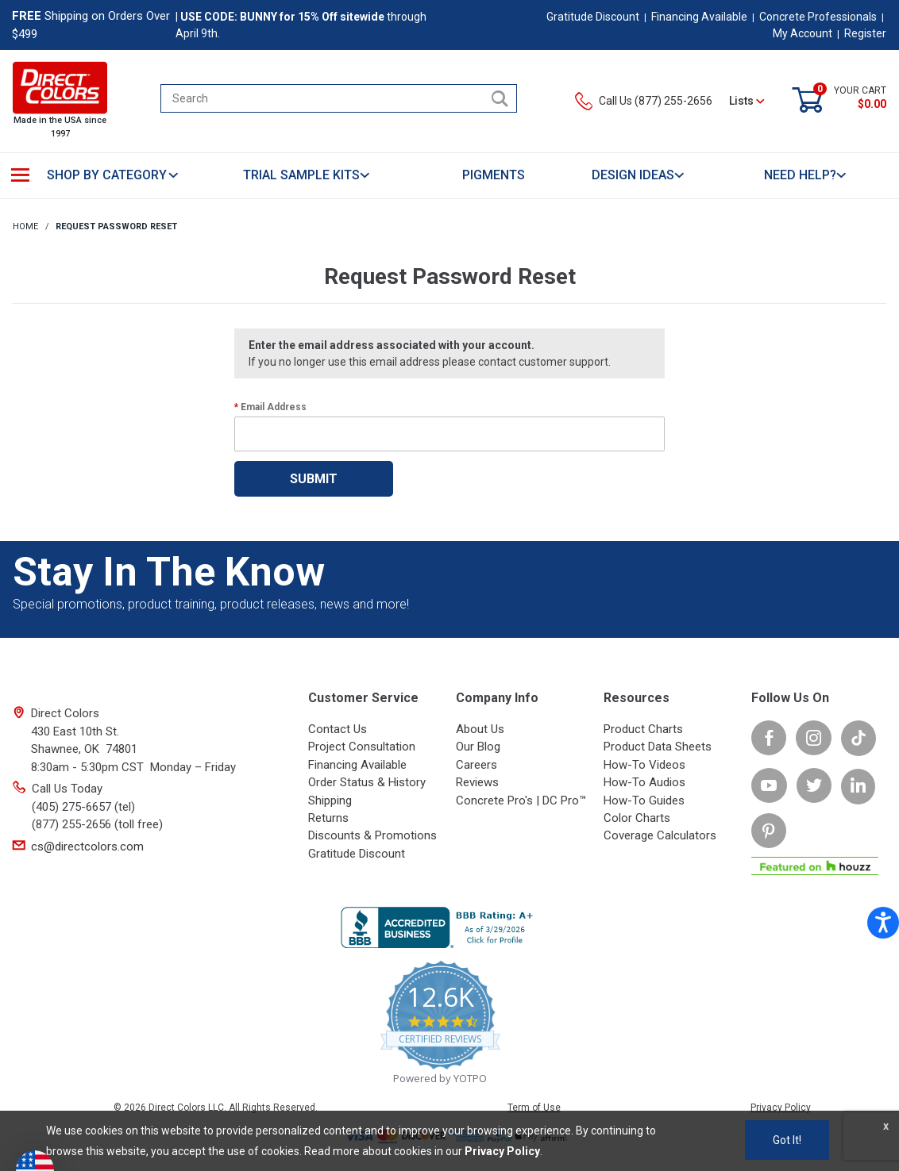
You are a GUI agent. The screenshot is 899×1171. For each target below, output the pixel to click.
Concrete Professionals (818, 16)
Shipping (330, 800)
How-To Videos (644, 765)
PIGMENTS (493, 174)
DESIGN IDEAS (638, 174)
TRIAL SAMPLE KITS (307, 174)
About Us (480, 729)
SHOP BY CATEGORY (113, 174)
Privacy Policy (780, 1107)
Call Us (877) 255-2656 (643, 100)
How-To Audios (644, 782)
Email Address (274, 407)
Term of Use (534, 1107)
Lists (747, 100)
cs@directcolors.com (87, 846)
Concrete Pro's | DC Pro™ (521, 800)
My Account (802, 33)
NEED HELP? (805, 174)
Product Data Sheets (658, 746)
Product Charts (643, 729)
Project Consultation (361, 746)
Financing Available (699, 16)
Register (865, 33)
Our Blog (478, 746)
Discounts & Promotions (372, 835)
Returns (328, 818)
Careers (476, 765)
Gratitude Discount (592, 16)
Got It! (787, 1140)
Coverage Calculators (660, 835)
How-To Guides (644, 800)
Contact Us (337, 729)
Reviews (477, 782)
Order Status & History (367, 782)
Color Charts (637, 818)
